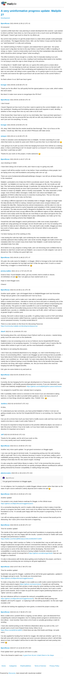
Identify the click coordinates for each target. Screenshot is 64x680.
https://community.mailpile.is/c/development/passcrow (19, 326)
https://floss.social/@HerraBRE (11, 630)
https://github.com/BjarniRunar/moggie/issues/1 (17, 503)
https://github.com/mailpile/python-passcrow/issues (44, 386)
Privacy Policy (54, 666)
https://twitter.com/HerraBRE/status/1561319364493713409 (21, 539)
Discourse (12, 673)
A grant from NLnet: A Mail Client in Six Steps (38, 655)
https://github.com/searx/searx (30, 584)
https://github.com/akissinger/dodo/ (41, 553)
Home (4, 666)
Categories (13, 666)
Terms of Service (40, 666)
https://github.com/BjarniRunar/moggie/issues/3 (17, 598)
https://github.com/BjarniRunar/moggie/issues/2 (17, 578)
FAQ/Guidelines (25, 666)
